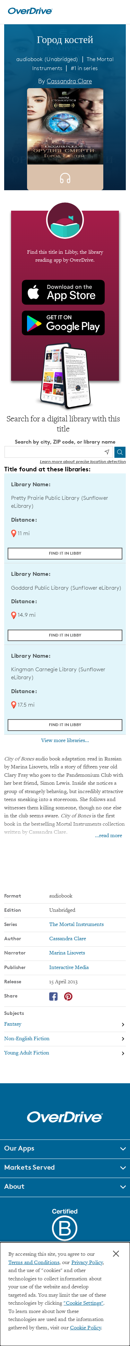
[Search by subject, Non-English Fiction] (65, 1039)
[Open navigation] (117, 11)
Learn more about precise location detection (83, 461)
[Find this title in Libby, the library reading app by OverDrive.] (65, 296)
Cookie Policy (85, 1328)
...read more (108, 836)
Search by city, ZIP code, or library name (65, 441)
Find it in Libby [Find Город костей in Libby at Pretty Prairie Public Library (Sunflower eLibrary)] (65, 553)
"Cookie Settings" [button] (83, 1303)
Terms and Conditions (33, 1262)
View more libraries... (65, 740)
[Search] (119, 452)
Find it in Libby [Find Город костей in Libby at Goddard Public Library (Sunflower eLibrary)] (65, 635)
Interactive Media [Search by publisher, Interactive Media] (69, 967)
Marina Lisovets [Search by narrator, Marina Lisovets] (67, 953)
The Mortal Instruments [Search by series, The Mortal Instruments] (76, 924)
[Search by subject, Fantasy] (65, 1025)
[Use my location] (106, 451)
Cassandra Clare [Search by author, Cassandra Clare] (69, 81)
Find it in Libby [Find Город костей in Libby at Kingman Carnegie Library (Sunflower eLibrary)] (65, 724)
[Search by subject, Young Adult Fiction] (65, 1053)
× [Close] (116, 1254)
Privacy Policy (87, 1262)
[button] (65, 1149)
